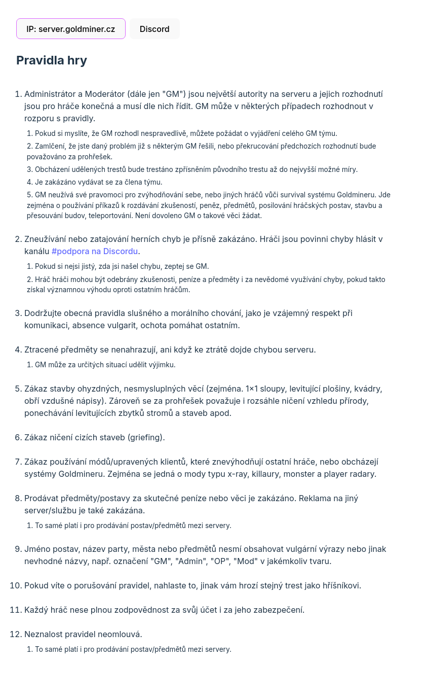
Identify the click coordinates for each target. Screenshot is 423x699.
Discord (155, 29)
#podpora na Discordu (95, 251)
